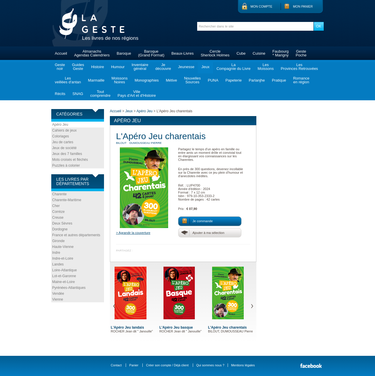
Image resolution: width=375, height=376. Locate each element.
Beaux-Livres (182, 53)
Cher (56, 206)
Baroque (124, 53)
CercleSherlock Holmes (215, 53)
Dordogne (60, 229)
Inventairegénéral (140, 67)
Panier (133, 365)
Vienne (57, 299)
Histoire (97, 67)
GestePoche (301, 53)
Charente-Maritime (66, 200)
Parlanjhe (257, 80)
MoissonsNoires (120, 80)
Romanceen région (301, 80)
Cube (241, 53)
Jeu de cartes (62, 142)
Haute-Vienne (63, 247)
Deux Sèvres (62, 223)
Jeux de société (64, 148)
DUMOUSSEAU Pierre (145, 142)
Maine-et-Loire (63, 282)
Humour (118, 67)
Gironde (58, 241)
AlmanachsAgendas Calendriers (92, 53)
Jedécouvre (163, 67)
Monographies (146, 80)
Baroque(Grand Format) (151, 53)
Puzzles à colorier (66, 165)
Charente (59, 194)
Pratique (279, 80)
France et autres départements (76, 235)
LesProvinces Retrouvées (299, 67)
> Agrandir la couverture (133, 232)
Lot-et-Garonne (64, 276)
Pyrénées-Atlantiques (69, 288)
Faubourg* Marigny (280, 53)
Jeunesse (186, 67)
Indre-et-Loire (62, 258)
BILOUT (121, 142)
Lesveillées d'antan (68, 80)
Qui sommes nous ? (210, 365)
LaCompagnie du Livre (233, 67)
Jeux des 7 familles (67, 154)
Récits (60, 94)
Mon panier (303, 6)
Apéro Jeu (60, 125)
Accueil (61, 53)
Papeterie (233, 80)
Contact (116, 365)
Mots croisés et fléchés (70, 160)
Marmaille (96, 80)
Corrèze (58, 212)
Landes (58, 264)
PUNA (213, 80)
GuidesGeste (78, 67)
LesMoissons (266, 67)
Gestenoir (60, 67)
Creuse (58, 217)
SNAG (77, 94)
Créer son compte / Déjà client (167, 365)
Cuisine (259, 53)
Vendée (58, 294)
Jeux (205, 67)
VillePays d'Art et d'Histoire (136, 93)
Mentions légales (243, 365)
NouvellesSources (192, 80)
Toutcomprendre (100, 93)
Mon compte (261, 6)
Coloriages (60, 136)
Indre (56, 253)
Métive (171, 80)
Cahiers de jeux (64, 130)
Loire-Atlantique (64, 270)
